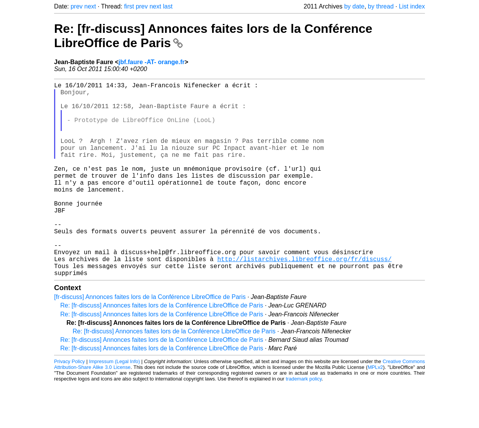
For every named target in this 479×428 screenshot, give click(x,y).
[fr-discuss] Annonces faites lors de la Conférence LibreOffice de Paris (150, 340)
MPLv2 (375, 410)
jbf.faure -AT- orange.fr (152, 62)
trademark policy (304, 422)
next (90, 6)
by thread (381, 6)
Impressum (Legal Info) (114, 405)
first (129, 6)
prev (77, 6)
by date (354, 6)
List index (412, 6)
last (168, 6)
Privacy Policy (69, 405)
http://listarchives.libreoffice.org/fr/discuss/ (304, 299)
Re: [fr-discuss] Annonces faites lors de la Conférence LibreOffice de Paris (161, 348)
